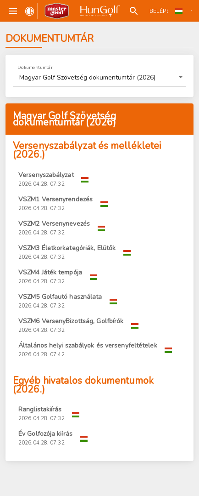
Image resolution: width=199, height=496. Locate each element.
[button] (99, 77)
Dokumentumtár (35, 67)
